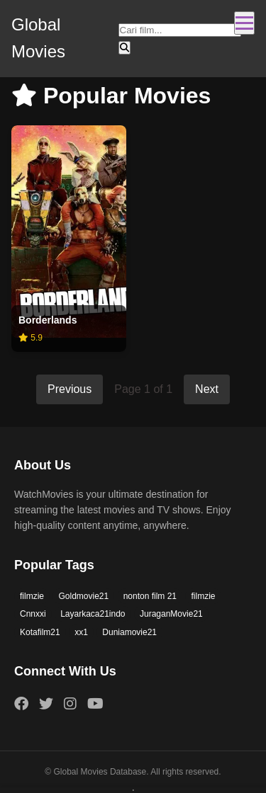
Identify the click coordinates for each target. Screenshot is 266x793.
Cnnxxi (33, 614)
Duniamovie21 (129, 632)
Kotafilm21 (40, 632)
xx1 (81, 632)
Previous (70, 389)
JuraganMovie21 (171, 614)
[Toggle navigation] (244, 23)
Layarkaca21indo (92, 614)
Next (206, 389)
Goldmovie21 (83, 596)
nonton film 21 (150, 596)
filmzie (32, 596)
